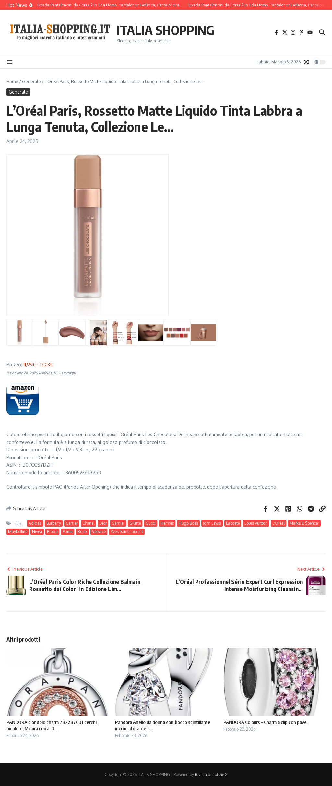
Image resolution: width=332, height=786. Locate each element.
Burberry (53, 523)
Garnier (118, 523)
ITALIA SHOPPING (165, 30)
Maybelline (17, 531)
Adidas (35, 523)
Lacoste (233, 523)
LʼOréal (278, 523)
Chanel (88, 523)
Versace (99, 531)
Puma (68, 531)
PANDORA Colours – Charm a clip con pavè (265, 722)
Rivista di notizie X (211, 774)
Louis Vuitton (255, 523)
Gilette (135, 523)
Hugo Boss (188, 523)
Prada (52, 531)
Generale (31, 81)
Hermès (167, 523)
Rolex (82, 531)
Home (12, 81)
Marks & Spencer (304, 523)
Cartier (71, 523)
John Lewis (212, 523)
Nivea (37, 531)
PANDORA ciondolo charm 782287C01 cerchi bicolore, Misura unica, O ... (51, 725)
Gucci (151, 523)
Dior (103, 523)
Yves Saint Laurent (127, 531)
